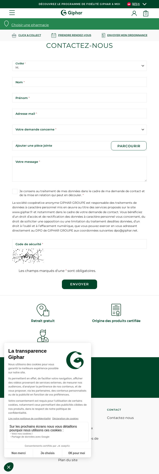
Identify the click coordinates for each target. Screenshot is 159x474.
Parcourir (128, 146)
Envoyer (79, 284)
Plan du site (68, 460)
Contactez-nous (120, 418)
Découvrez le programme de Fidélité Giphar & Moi (79, 4)
